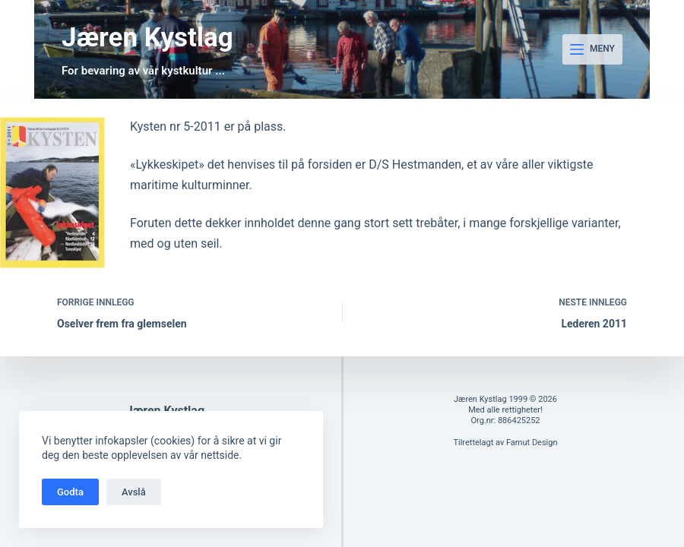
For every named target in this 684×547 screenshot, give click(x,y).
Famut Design (532, 442)
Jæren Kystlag (147, 37)
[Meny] (592, 49)
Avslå (134, 492)
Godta (70, 492)
